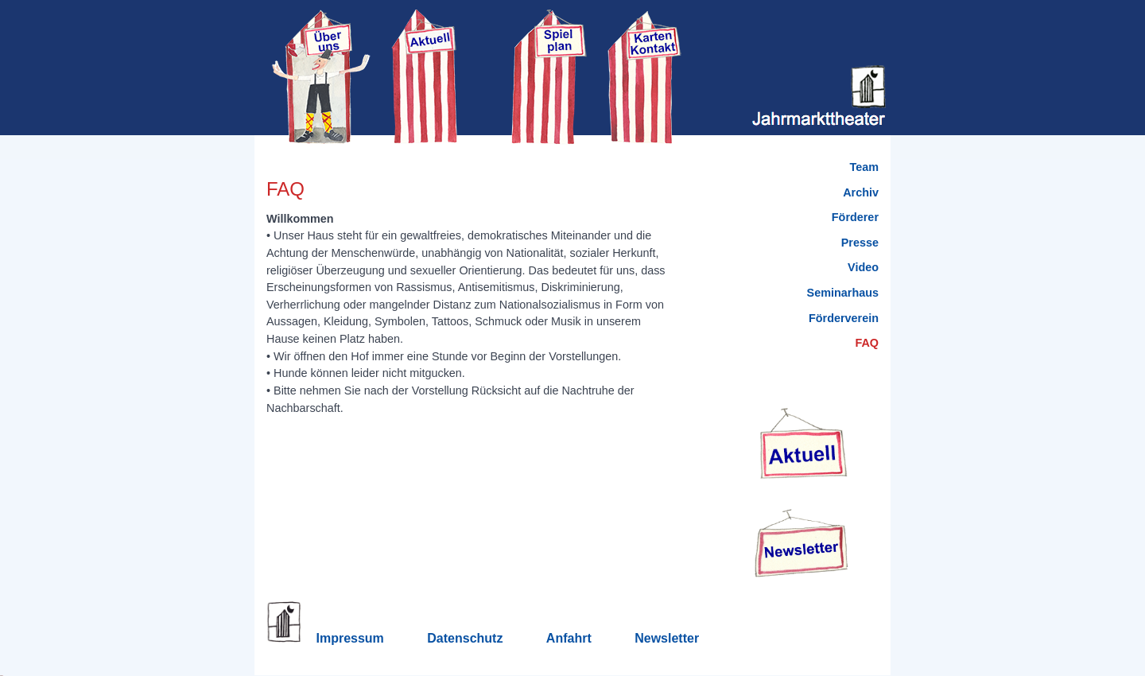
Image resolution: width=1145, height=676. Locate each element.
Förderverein (844, 318)
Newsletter (667, 638)
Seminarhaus (843, 292)
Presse (860, 242)
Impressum (349, 638)
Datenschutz (465, 638)
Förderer (855, 217)
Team (864, 167)
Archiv (861, 192)
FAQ (867, 342)
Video (863, 267)
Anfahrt (569, 638)
